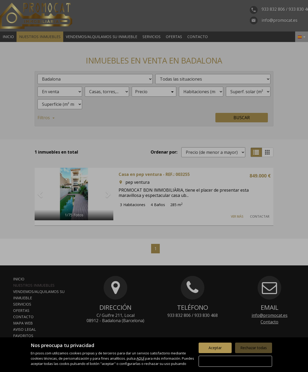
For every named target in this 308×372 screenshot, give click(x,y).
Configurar (235, 361)
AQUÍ (140, 358)
